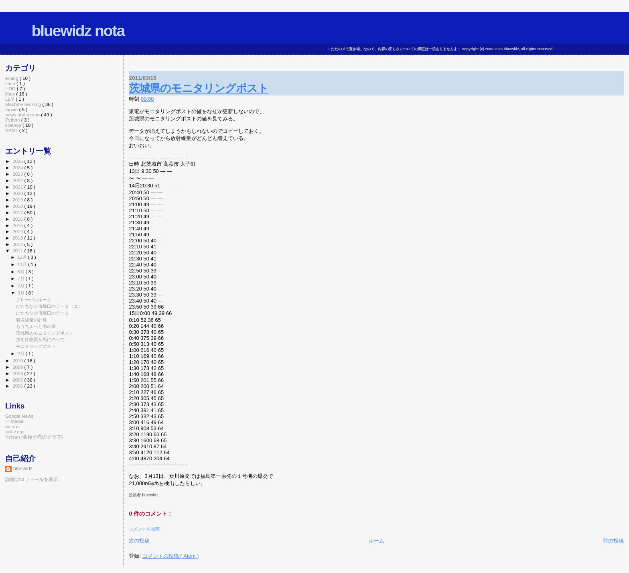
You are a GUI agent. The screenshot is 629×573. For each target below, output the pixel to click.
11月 (23, 264)
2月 (22, 353)
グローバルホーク (33, 299)
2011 (18, 250)
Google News (19, 416)
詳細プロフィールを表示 (31, 479)
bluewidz (22, 468)
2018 (18, 206)
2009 (18, 367)
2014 (18, 231)
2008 (18, 373)
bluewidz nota (77, 30)
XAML (12, 130)
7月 (22, 278)
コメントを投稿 (144, 528)
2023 (18, 174)
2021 (18, 186)
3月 (22, 293)
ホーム (376, 541)
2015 (18, 225)
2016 (18, 218)
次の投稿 (139, 541)
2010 (18, 360)
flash (10, 83)
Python (13, 119)
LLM (10, 99)
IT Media (14, 421)
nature (11, 426)
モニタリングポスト (36, 346)
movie (12, 109)
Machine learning (24, 104)
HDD (11, 88)
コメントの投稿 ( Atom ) (170, 556)
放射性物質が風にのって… (42, 339)
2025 (18, 161)
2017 (18, 212)
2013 (18, 237)
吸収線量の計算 (31, 319)
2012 (18, 244)
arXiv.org (14, 431)
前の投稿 (613, 541)
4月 (22, 285)
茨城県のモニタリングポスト (198, 88)
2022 (18, 180)
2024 (18, 167)
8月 (22, 271)
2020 (18, 193)
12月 (23, 257)
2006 (18, 385)
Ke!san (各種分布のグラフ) (34, 436)
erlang (12, 78)
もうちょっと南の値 (36, 326)
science (13, 125)
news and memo (23, 114)
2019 (18, 199)
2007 (18, 379)
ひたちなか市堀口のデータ (42, 313)
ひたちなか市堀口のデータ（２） (49, 306)
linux (10, 93)
